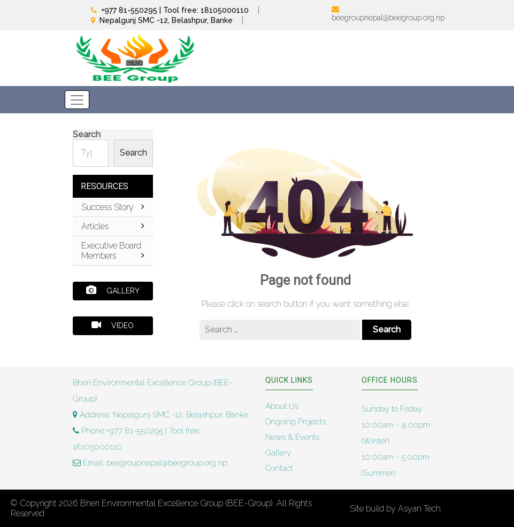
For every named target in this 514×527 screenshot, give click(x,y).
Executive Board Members (112, 251)
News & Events (292, 437)
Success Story (112, 207)
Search (87, 134)
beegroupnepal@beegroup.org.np (388, 17)
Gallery (113, 290)
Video (112, 325)
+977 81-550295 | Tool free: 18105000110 (175, 10)
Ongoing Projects (295, 422)
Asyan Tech (419, 508)
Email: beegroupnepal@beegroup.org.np (150, 463)
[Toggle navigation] (77, 99)
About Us (281, 406)
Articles (112, 226)
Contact (279, 468)
